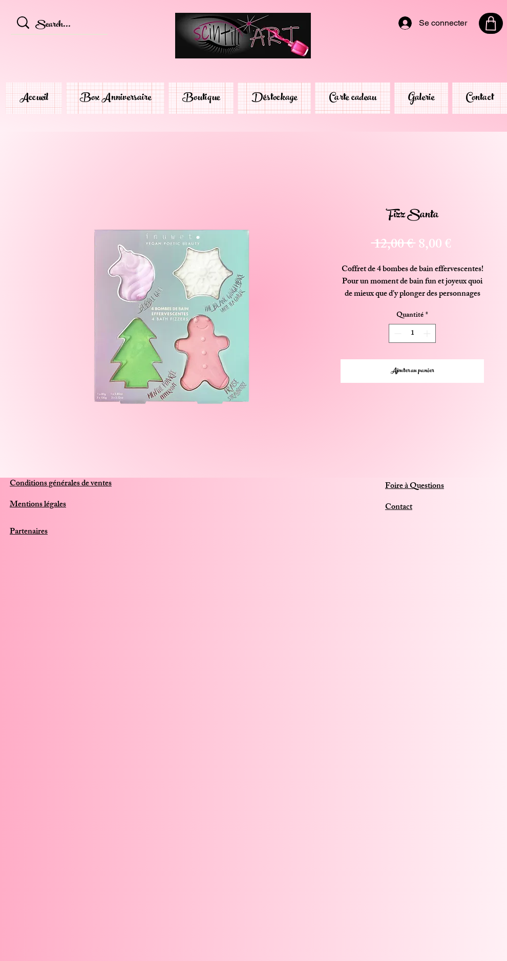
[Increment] (427, 333)
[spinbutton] (412, 333)
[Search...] (60, 25)
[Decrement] (396, 333)
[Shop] (491, 23)
